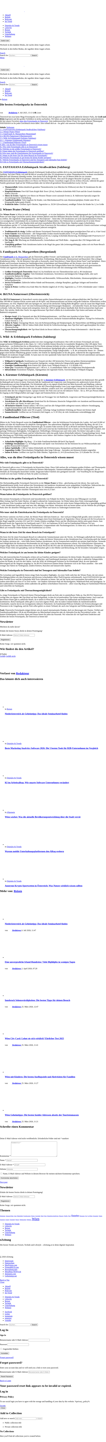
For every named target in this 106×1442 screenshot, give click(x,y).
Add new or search (18, 1421)
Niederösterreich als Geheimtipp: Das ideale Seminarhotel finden (36, 713)
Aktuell (8, 15)
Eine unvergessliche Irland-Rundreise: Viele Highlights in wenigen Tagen (40, 962)
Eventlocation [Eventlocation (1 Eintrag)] (27, 1218)
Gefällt (2, 656)
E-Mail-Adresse (7, 1168)
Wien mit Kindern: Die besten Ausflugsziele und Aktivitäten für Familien (40, 1076)
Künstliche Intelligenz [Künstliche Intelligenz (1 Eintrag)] (53, 1218)
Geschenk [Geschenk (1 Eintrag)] (37, 1218)
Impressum (9, 1264)
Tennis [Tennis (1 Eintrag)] (100, 1218)
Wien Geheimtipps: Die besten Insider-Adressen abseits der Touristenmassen (42, 1115)
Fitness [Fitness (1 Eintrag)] (33, 1218)
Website (3, 1172)
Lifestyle (8, 28)
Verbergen (10, 127)
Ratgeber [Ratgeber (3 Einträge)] (75, 1218)
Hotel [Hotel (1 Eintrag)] (42, 1218)
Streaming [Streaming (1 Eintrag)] (95, 1218)
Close (2, 1285)
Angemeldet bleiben (9, 1352)
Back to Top (4, 1283)
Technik (8, 32)
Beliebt (7, 17)
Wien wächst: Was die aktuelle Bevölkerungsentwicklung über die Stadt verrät (43, 817)
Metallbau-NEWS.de (13, 1275)
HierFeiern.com (11, 1268)
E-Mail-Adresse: (6, 635)
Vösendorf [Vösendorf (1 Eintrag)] (12, 1222)
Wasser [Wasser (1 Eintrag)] (17, 1222)
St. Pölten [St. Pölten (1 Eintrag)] (90, 1218)
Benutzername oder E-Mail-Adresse (14, 1343)
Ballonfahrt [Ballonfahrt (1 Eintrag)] (20, 1218)
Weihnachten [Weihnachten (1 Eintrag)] (23, 1222)
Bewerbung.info (11, 1272)
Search (34, 55)
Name (3, 1163)
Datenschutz (9, 1266)
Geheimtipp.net (11, 1279)
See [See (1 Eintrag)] (86, 1218)
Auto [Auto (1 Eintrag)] (15, 1218)
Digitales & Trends (12, 25)
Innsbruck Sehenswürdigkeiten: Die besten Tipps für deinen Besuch (37, 1000)
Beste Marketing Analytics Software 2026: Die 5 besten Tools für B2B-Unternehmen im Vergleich (51, 748)
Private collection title (13, 1430)
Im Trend (8, 21)
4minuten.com (10, 1277)
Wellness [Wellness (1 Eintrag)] (29, 1222)
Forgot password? (7, 1360)
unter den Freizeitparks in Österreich (34, 121)
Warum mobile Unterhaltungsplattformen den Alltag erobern (34, 851)
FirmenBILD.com (12, 1270)
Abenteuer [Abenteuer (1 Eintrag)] (2, 1218)
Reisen (7, 30)
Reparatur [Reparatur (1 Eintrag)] (82, 1218)
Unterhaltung (10, 34)
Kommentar (5, 1159)
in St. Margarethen (15, 257)
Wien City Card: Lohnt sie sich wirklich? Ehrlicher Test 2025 (34, 1038)
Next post (3, 1185)
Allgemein (11, 812)
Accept (2, 1408)
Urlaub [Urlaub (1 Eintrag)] (7, 1222)
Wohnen (8, 36)
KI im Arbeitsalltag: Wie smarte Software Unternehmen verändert (37, 782)
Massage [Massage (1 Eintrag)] (61, 1218)
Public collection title (13, 1426)
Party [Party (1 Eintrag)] (69, 1218)
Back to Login (5, 1384)
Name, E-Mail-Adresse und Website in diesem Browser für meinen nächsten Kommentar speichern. (41, 1177)
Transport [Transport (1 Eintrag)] (2, 1222)
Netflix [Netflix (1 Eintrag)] (66, 1218)
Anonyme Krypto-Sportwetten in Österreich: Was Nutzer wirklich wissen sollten (43, 885)
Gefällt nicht (10, 656)
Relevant (8, 19)
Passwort (3, 1347)
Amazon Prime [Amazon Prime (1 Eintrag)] (10, 1218)
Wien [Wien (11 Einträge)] (35, 1222)
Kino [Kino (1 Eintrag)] (45, 1218)
